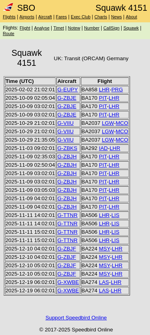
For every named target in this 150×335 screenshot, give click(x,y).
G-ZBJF (66, 249)
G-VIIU (65, 123)
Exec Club (80, 16)
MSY (104, 249)
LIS (115, 215)
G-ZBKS (67, 148)
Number (91, 28)
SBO (19, 8)
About (131, 16)
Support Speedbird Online (76, 318)
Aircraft (45, 16)
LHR (104, 90)
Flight (25, 28)
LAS (104, 282)
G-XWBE (68, 282)
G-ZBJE (66, 98)
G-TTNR (67, 215)
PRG (117, 90)
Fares (61, 16)
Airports (27, 16)
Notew (74, 28)
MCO (122, 123)
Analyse (41, 28)
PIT (103, 98)
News (116, 16)
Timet (58, 28)
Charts (100, 16)
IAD (103, 148)
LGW (108, 123)
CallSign (111, 28)
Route (8, 33)
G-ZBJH (66, 157)
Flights (9, 16)
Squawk (130, 28)
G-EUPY (67, 90)
